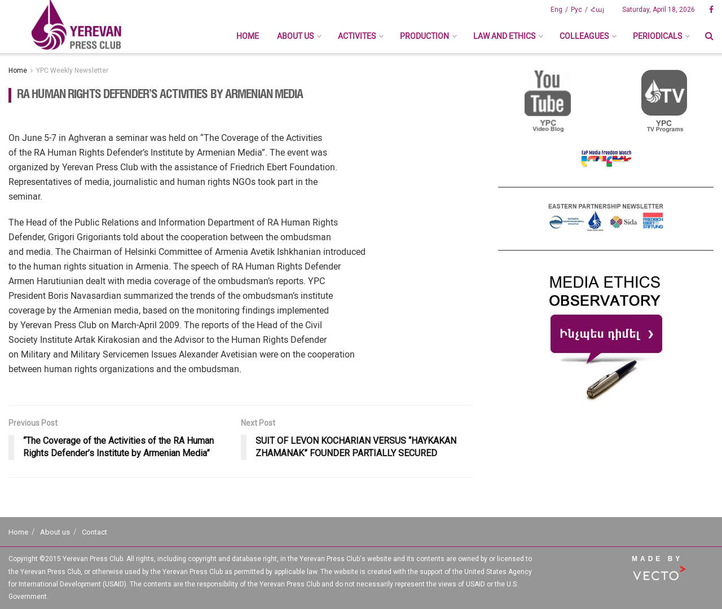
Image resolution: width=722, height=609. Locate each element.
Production (424, 36)
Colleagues (584, 36)
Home (247, 36)
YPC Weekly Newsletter (72, 70)
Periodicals (657, 36)
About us (295, 36)
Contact (94, 532)
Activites (357, 36)
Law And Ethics (504, 36)
